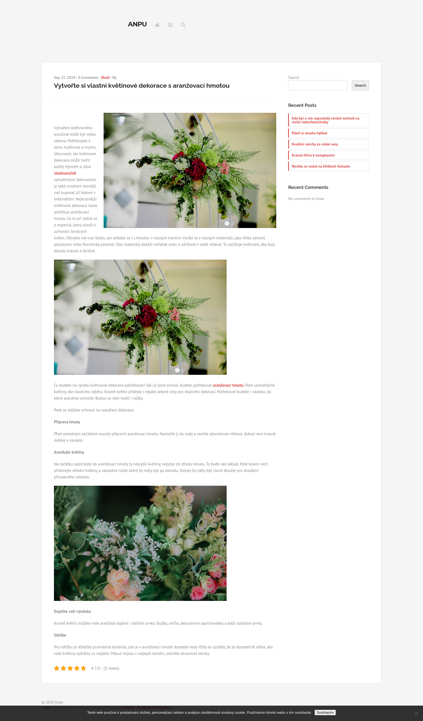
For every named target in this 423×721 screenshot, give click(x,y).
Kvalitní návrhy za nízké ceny (315, 144)
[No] (416, 713)
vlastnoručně (65, 173)
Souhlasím (325, 712)
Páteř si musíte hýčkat (309, 133)
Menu (170, 25)
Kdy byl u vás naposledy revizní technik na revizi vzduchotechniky (325, 120)
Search (183, 24)
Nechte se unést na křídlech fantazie (321, 166)
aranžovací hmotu (228, 385)
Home (157, 25)
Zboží (105, 77)
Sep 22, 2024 (64, 77)
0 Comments (88, 77)
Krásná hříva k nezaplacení (313, 155)
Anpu (137, 24)
